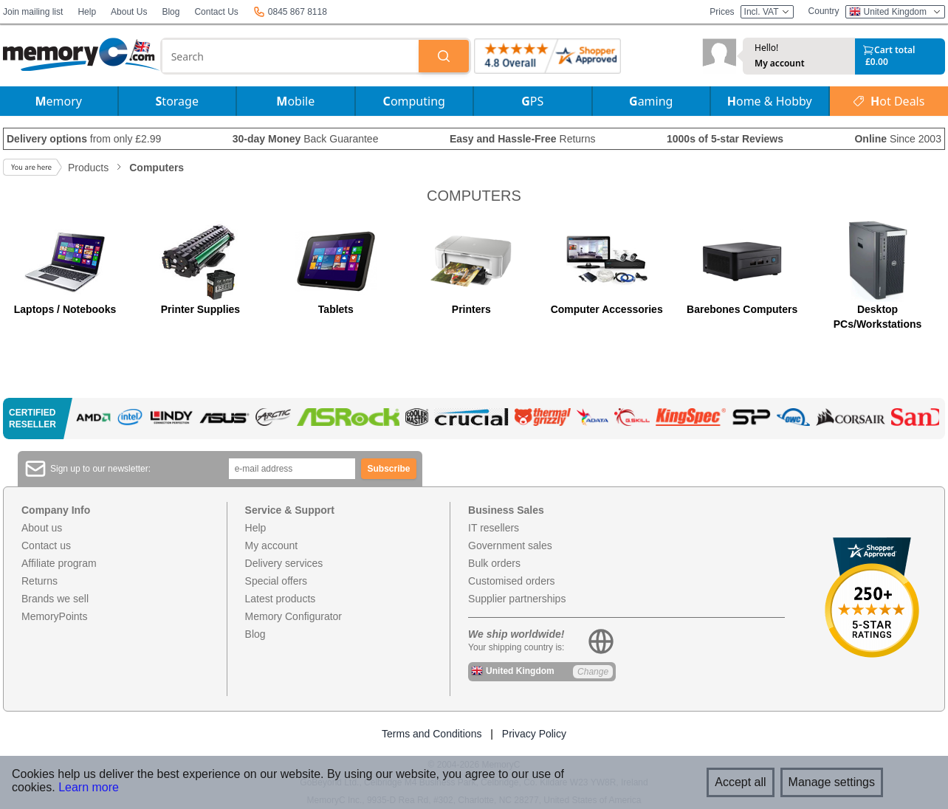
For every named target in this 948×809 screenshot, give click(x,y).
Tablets (336, 309)
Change (592, 672)
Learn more (88, 787)
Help (87, 12)
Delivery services (284, 563)
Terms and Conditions (431, 734)
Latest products (280, 599)
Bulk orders (494, 563)
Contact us (46, 545)
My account (780, 63)
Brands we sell (55, 599)
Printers (471, 309)
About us (41, 528)
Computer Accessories (607, 309)
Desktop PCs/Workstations (878, 316)
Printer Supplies (200, 309)
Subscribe (389, 469)
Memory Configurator (294, 616)
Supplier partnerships (517, 599)
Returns (39, 581)
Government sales (510, 545)
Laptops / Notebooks (65, 309)
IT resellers (493, 528)
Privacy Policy (534, 734)
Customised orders (511, 581)
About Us (129, 12)
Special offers (276, 581)
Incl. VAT (767, 12)
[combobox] (290, 56)
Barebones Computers (742, 309)
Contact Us (216, 12)
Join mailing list (33, 12)
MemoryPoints (54, 616)
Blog (170, 12)
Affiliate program (59, 563)
